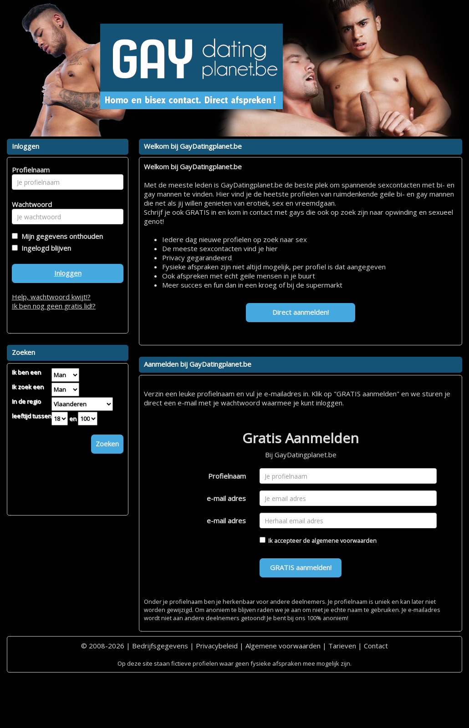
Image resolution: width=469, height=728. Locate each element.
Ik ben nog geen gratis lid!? (54, 305)
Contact (376, 645)
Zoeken (107, 443)
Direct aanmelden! (300, 312)
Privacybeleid (217, 645)
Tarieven (342, 645)
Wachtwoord (29, 204)
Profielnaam (227, 475)
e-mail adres (226, 498)
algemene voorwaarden (344, 540)
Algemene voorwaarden (283, 645)
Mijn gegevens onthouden (60, 236)
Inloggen (68, 273)
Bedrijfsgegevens (160, 645)
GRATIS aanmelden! (300, 567)
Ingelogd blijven (44, 248)
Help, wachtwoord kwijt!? (51, 296)
